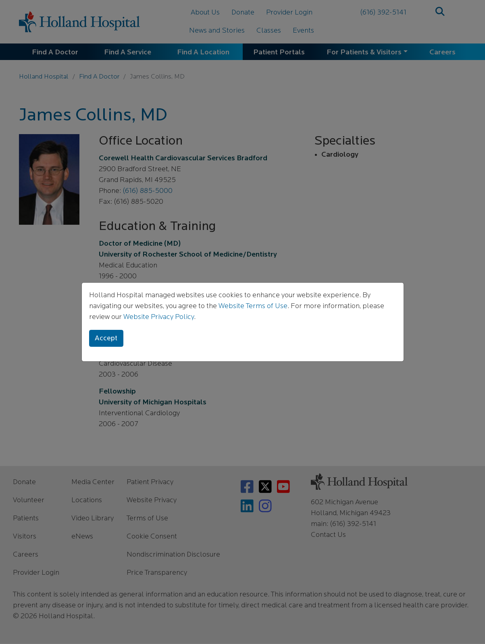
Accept (106, 338)
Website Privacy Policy (158, 317)
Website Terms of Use (253, 306)
